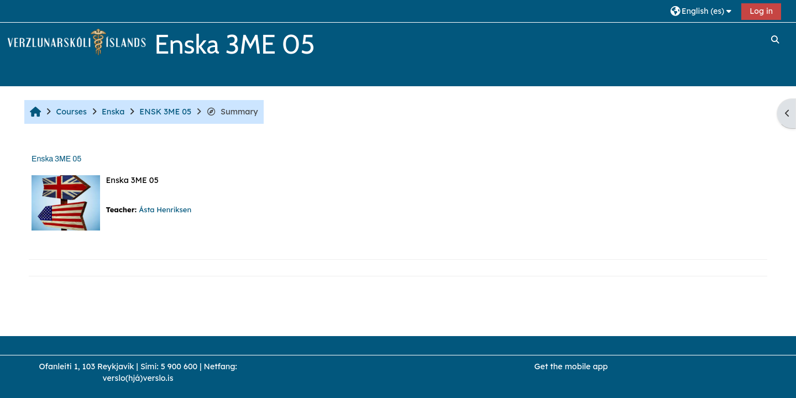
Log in (761, 11)
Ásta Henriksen (165, 209)
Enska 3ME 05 (56, 159)
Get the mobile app (571, 366)
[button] (702, 10)
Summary (232, 112)
